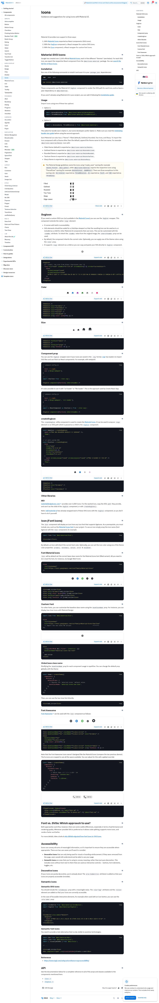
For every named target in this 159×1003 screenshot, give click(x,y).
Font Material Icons (52, 553)
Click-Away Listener (11, 186)
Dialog (7, 105)
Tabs (6, 161)
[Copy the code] (120, 112)
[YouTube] (118, 998)
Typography (8, 92)
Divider (7, 75)
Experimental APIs (8, 261)
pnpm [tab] (49, 77)
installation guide (107, 95)
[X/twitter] (114, 998)
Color (45, 287)
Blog (52, 998)
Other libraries (50, 496)
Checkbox (8, 30)
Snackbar (8, 113)
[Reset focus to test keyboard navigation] (114, 206)
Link (6, 144)
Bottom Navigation (11, 135)
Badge (7, 69)
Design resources (8, 272)
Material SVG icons (55, 54)
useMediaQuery (10, 215)
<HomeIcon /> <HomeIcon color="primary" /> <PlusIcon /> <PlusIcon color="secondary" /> (82, 486)
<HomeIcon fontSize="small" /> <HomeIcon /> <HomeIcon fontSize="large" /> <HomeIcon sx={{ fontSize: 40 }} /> (82, 343)
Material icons (75, 58)
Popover (7, 200)
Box (6, 168)
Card (6, 126)
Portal (7, 206)
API (45, 968)
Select (7, 45)
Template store (7, 276)
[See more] (121, 206)
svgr (103, 357)
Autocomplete (9, 21)
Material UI (10, 3)
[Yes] (118, 988)
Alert (6, 99)
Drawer (7, 141)
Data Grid (8, 221)
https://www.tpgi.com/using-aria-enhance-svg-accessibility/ (66, 961)
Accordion (8, 120)
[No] (122, 988)
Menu (6, 147)
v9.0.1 (18, 3)
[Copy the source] (111, 206)
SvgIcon (54, 44)
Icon (52, 47)
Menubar (10, 150)
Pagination (8, 152)
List (6, 84)
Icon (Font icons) (53, 520)
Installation (48, 69)
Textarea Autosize (10, 209)
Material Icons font (66, 527)
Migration (5, 265)
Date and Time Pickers (12, 224)
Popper (7, 203)
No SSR (7, 197)
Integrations (6, 257)
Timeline (7, 242)
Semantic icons (50, 882)
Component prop (51, 353)
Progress (7, 108)
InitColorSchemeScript (12, 192)
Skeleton (7, 111)
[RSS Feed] (122, 998)
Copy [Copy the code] (120, 82)
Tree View (8, 230)
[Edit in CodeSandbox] (108, 206)
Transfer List (9, 57)
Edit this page (47, 988)
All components (10, 15)
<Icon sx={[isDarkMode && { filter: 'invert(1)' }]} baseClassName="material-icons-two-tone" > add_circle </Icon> (82, 651)
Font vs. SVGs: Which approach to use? (67, 823)
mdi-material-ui (51, 511)
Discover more (7, 269)
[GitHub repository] (148, 2)
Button (7, 24)
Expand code (98, 257)
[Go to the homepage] (2, 2)
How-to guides (7, 254)
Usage (46, 100)
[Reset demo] (118, 206)
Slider (6, 48)
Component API (7, 246)
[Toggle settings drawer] (156, 2)
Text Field (8, 54)
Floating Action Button (12, 33)
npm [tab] (44, 77)
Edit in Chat (47, 206)
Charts (7, 227)
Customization (7, 250)
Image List (8, 179)
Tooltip (7, 89)
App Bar (7, 123)
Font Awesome (50, 710)
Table (6, 87)
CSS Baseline (9, 189)
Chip (6, 72)
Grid (6, 173)
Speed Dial (8, 155)
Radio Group (9, 39)
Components (6, 12)
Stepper (7, 158)
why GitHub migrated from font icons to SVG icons (82, 836)
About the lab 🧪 (10, 236)
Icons (6, 78)
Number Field (11, 36)
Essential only (142, 998)
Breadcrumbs (9, 138)
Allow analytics (130, 998)
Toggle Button (9, 60)
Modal (7, 194)
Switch (7, 51)
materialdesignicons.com (50, 504)
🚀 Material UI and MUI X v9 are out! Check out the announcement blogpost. (105, 3)
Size (45, 322)
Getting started (7, 8)
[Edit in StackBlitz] (105, 206)
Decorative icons (51, 870)
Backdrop (8, 102)
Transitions (8, 212)
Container (8, 170)
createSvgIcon (50, 418)
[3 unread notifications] (152, 2)
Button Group (9, 27)
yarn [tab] (54, 77)
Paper (7, 129)
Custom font (49, 604)
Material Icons (9, 81)
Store (59, 998)
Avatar (7, 66)
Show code (98, 206)
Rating (7, 42)
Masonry (7, 239)
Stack (6, 176)
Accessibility (51, 843)
